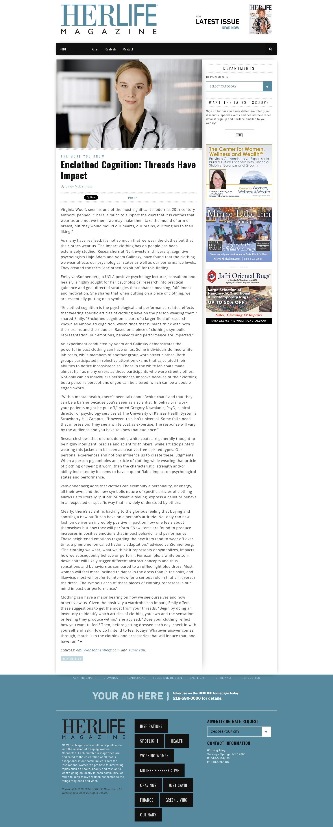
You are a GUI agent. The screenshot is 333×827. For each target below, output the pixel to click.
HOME (63, 49)
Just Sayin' (178, 785)
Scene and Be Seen (167, 678)
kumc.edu (137, 650)
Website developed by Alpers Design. (85, 793)
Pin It (132, 198)
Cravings (111, 678)
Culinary (148, 815)
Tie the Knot (223, 678)
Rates (95, 49)
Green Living (177, 800)
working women (154, 755)
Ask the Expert (84, 678)
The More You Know (83, 156)
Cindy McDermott (78, 186)
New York (79, 49)
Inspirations (136, 678)
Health (177, 741)
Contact (128, 49)
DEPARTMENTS (217, 77)
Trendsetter (250, 678)
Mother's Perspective (159, 770)
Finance (147, 800)
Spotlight (198, 678)
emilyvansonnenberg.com (98, 650)
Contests (111, 49)
